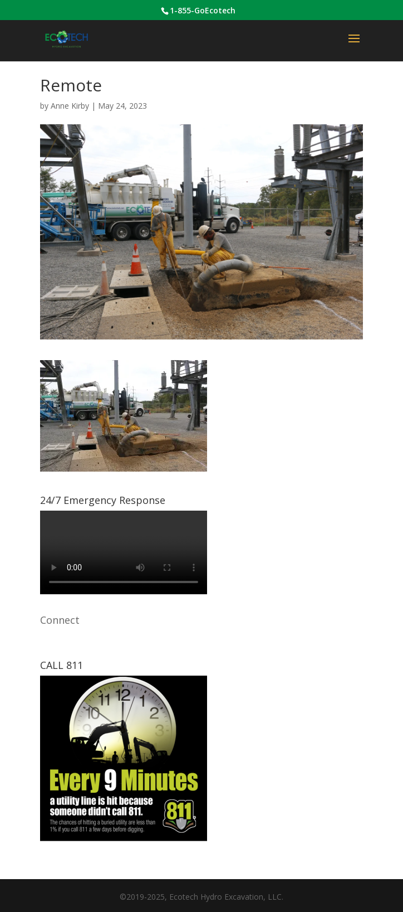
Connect (60, 620)
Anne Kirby (70, 105)
